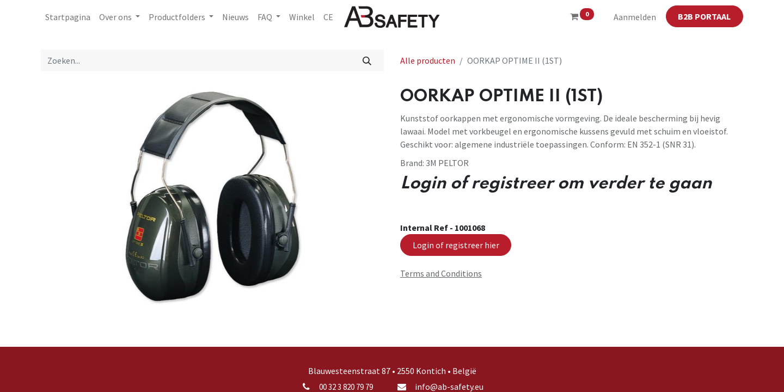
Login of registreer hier (456, 245)
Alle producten (427, 60)
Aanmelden (635, 16)
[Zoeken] (367, 60)
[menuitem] (68, 17)
